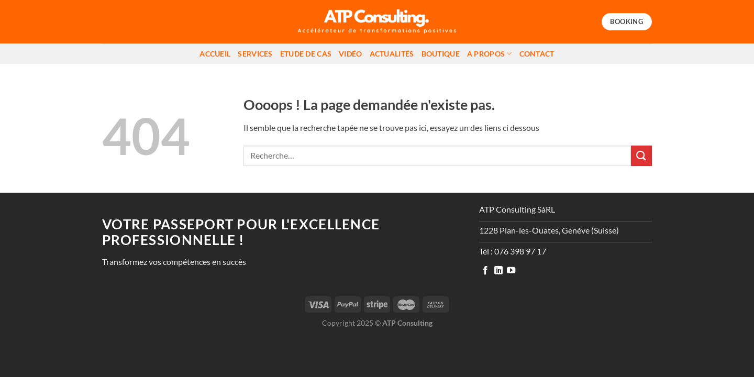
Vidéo (350, 53)
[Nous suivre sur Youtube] (511, 270)
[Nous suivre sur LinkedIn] (498, 270)
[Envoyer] (641, 156)
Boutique (441, 53)
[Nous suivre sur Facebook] (485, 270)
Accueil (214, 53)
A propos (489, 54)
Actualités (392, 53)
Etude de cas (305, 53)
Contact (537, 53)
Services (255, 53)
